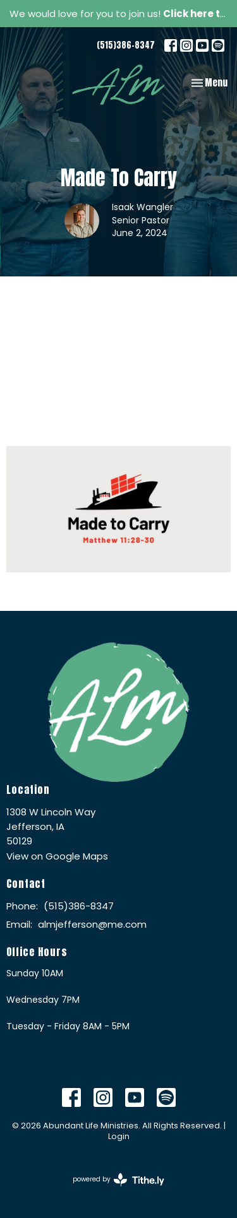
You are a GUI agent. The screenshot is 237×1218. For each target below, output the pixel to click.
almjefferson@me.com (92, 924)
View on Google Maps (57, 856)
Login (119, 1136)
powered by (118, 1179)
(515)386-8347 (126, 45)
